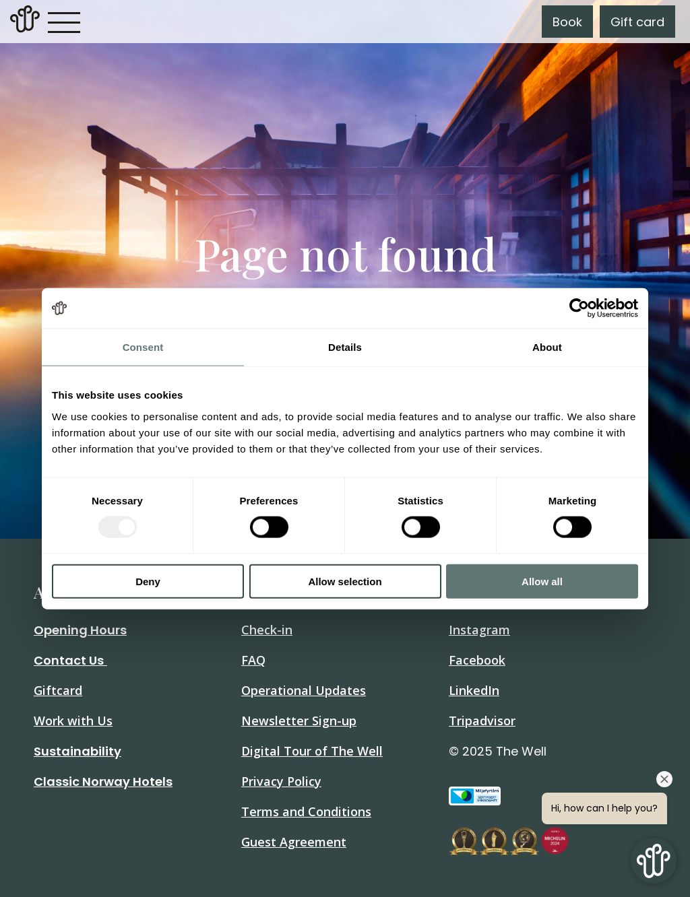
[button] (64, 21)
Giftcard (58, 690)
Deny (147, 581)
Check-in (266, 630)
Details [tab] (345, 347)
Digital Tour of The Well (312, 751)
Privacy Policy (281, 781)
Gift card (637, 21)
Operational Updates (303, 690)
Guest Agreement (293, 842)
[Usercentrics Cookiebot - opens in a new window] (579, 308)
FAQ (253, 660)
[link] (25, 21)
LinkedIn (474, 690)
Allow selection (344, 581)
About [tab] (547, 347)
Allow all (542, 581)
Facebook (477, 660)
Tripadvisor (482, 720)
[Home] (25, 28)
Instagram (479, 630)
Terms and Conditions (306, 811)
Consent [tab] (143, 347)
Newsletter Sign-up (298, 720)
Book (567, 21)
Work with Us (73, 720)
